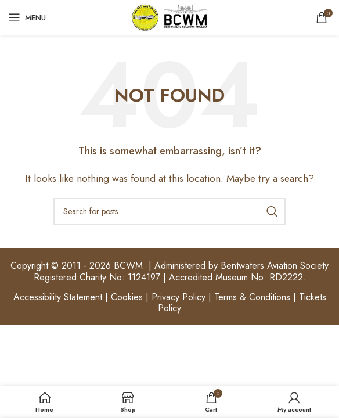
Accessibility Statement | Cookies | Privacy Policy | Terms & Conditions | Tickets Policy (169, 302)
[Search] (169, 211)
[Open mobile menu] (27, 17)
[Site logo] (169, 16)
